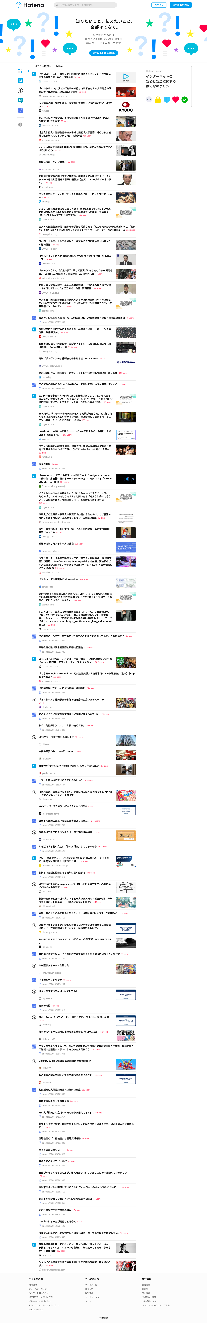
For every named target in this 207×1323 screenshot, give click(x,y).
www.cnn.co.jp (49, 336)
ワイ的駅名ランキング (50, 979)
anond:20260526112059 (53, 322)
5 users (123, 384)
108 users (49, 1265)
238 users (103, 358)
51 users (48, 259)
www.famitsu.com (50, 572)
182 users (43, 1176)
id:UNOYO (46, 1068)
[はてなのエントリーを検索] (85, 5)
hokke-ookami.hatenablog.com (56, 522)
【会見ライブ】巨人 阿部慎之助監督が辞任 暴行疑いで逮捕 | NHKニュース (75, 257)
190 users (107, 402)
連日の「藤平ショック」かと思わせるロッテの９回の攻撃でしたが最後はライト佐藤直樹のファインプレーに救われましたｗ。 (75, 926)
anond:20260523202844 (53, 1165)
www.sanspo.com (50, 140)
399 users (79, 543)
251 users (86, 1089)
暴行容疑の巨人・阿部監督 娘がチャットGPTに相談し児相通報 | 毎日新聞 (78, 372)
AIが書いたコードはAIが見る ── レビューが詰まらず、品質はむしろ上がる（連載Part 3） (75, 433)
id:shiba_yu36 (48, 1039)
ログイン (159, 5)
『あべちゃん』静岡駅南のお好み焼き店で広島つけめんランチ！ (72, 699)
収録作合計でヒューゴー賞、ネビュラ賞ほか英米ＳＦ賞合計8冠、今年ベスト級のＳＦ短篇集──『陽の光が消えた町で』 (75, 900)
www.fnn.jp (47, 187)
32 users (71, 161)
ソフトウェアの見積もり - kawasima (58, 579)
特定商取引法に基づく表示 (41, 1297)
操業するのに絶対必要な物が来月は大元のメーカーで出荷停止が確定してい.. (79, 1232)
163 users (86, 420)
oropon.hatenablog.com (53, 1269)
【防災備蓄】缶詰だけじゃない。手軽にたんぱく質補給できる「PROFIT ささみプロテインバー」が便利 (75, 793)
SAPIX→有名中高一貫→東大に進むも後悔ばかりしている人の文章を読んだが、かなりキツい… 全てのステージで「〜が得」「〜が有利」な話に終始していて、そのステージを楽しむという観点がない (76, 399)
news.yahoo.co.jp (50, 234)
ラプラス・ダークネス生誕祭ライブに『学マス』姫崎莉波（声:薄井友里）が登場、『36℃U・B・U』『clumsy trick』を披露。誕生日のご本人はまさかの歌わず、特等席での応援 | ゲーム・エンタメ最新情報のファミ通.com (75, 562)
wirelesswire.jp (48, 154)
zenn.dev (46, 439)
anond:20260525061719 (53, 917)
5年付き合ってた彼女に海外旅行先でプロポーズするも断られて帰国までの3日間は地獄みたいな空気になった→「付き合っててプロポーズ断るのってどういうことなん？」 (75, 597)
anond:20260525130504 (53, 784)
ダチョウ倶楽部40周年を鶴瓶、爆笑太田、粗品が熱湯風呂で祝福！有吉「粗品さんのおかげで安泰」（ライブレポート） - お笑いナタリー (75, 447)
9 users (130, 317)
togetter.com (48, 219)
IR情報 (145, 1288)
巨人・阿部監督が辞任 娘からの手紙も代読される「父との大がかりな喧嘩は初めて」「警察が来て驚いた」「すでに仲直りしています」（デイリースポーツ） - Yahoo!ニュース (87, 228)
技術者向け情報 (149, 1297)
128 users (97, 288)
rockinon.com (48, 629)
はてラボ (89, 1288)
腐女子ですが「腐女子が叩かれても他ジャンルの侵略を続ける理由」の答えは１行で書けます (86, 1125)
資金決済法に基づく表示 (40, 1301)
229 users (97, 1075)
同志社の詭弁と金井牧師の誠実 (55, 1210)
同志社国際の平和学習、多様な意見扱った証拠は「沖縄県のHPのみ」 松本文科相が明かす (76, 119)
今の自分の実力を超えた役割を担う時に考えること (65, 1075)
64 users (73, 1101)
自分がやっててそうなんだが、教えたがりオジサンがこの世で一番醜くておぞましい (83, 1172)
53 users (58, 150)
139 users (76, 600)
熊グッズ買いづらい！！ (51, 1149)
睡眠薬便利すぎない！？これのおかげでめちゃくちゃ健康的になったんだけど (79, 954)
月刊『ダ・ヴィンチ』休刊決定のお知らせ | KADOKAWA (68, 358)
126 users (130, 229)
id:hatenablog (48, 839)
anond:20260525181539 (53, 718)
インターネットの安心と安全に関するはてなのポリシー (167, 78)
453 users (103, 1031)
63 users (64, 887)
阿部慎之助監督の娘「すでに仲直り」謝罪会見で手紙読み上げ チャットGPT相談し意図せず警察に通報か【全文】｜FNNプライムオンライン (75, 179)
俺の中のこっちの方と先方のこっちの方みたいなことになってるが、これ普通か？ (81, 636)
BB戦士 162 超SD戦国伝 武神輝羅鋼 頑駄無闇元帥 (65, 1060)
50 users (64, 121)
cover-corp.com (49, 81)
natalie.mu (47, 457)
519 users (51, 624)
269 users (88, 780)
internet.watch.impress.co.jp (55, 865)
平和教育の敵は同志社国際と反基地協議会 (61, 647)
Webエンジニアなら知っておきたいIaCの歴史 (63, 806)
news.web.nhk (48, 263)
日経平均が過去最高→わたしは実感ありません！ (64, 820)
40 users (47, 197)
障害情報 (89, 1292)
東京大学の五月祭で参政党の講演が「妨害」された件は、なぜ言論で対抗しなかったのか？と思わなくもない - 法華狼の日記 (75, 516)
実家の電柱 (44, 1005)
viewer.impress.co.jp (51, 681)
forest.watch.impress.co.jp (54, 486)
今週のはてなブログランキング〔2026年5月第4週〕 (66, 832)
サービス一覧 (91, 1284)
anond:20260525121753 (53, 825)
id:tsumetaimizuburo (51, 972)
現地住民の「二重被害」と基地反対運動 (60, 1138)
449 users (123, 372)
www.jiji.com (48, 536)
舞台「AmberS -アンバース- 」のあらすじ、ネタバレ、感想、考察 (74, 1017)
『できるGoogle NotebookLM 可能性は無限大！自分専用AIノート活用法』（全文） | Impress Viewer (87, 675)
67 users (48, 182)
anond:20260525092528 (53, 851)
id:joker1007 (48, 998)
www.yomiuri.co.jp (51, 169)
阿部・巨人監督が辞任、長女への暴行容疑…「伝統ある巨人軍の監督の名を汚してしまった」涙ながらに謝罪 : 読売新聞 (75, 286)
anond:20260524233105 (53, 958)
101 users (67, 434)
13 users (71, 1161)
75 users (55, 244)
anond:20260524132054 (53, 1116)
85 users (82, 215)
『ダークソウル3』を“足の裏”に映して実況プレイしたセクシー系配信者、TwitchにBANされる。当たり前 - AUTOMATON (76, 272)
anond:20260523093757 (53, 1214)
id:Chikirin (46, 758)
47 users (98, 273)
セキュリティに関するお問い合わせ (45, 1305)
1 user (41, 702)
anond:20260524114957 (53, 1131)
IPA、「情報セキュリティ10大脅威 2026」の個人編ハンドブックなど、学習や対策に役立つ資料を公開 (74, 859)
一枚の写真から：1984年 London (56, 751)
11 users (85, 1138)
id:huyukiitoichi (49, 906)
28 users (77, 77)
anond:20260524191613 (53, 1010)
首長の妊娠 (44, 463)
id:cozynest (47, 799)
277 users (104, 714)
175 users (59, 567)
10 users (69, 1149)
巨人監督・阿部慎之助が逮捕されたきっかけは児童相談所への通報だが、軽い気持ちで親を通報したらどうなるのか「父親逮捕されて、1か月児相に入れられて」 (75, 303)
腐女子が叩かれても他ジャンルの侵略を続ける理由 (65, 1198)
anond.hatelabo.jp (50, 551)
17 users (76, 1210)
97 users (101, 517)
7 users (124, 954)
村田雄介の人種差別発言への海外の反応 (60, 1089)
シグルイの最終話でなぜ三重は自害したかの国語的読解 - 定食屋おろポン (75, 1263)
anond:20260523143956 (53, 1053)
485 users (90, 872)
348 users (43, 503)
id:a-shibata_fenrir (50, 813)
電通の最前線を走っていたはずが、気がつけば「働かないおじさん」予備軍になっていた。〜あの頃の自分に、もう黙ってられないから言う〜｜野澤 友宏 (75, 1247)
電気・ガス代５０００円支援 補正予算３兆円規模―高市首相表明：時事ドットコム (75, 530)
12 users (66, 979)
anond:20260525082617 (53, 877)
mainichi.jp (47, 377)
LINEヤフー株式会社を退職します (56, 736)
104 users (64, 481)
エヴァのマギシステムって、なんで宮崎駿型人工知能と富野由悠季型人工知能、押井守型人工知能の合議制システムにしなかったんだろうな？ (86, 1047)
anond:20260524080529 (53, 1154)
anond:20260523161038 (53, 1180)
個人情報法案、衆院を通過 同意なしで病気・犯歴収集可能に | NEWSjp (75, 104)
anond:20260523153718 (53, 1191)
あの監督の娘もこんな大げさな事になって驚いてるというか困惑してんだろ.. (79, 384)
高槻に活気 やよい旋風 (53, 161)
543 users (97, 902)
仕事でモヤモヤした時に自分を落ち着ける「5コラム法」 (68, 1031)
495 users (87, 135)
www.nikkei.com (49, 248)
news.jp (45, 110)
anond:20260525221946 (53, 651)
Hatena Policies (36, 1309)
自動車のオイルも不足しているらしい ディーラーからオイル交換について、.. (79, 1187)
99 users (104, 765)
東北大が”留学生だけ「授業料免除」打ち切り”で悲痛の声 (69, 765)
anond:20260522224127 (53, 1226)
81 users (64, 332)
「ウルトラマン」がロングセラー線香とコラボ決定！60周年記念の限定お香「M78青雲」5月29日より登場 (75, 90)
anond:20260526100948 (53, 388)
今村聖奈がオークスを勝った (54, 965)
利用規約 (33, 1284)
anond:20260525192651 (53, 692)
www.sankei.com (50, 125)
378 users (61, 1250)
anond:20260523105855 (53, 1203)
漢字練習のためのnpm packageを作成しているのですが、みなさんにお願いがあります (75, 885)
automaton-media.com (53, 278)
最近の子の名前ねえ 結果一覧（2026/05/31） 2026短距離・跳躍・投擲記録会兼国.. (82, 317)
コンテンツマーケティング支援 (156, 1305)
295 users (97, 1112)
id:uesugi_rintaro (50, 932)
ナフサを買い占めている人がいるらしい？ (61, 780)
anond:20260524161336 (53, 1094)
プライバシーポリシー (39, 1288)
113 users (67, 306)
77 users (96, 1198)
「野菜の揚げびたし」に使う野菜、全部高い (62, 688)
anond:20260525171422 (53, 730)
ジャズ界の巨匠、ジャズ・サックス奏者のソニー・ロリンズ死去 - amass (75, 195)
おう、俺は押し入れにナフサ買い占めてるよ (62, 725)
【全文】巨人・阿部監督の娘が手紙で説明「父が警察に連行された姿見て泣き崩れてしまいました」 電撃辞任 (75, 134)
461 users (84, 579)
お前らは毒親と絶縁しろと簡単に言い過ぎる (62, 872)
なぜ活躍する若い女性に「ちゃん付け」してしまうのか (68, 846)
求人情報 (146, 1292)
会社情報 (146, 1284)
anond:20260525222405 (53, 640)
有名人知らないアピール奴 (53, 1161)
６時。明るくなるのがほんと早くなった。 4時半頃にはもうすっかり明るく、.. (80, 913)
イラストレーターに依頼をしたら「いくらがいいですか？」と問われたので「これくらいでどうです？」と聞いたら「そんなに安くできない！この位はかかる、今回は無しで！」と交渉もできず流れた (75, 496)
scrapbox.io (47, 586)
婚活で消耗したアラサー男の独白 (56, 543)
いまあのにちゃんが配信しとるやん (57, 1221)
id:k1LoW (46, 891)
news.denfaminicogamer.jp (54, 96)
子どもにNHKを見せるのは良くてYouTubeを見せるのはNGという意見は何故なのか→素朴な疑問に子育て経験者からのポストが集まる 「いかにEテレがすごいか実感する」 (75, 212)
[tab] (20, 71)
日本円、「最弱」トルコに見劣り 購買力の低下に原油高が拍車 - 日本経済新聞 (75, 242)
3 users (91, 806)
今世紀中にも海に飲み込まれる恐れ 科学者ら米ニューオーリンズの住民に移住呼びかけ (75, 330)
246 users (95, 820)
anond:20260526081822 (53, 468)
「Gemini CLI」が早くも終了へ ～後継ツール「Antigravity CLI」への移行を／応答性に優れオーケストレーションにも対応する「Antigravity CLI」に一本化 (76, 478)
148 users (125, 1187)
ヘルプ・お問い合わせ (39, 1292)
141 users (83, 861)
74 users (90, 688)
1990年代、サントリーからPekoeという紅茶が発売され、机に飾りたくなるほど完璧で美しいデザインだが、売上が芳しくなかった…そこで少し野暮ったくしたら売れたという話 (75, 417)
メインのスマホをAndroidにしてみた (58, 991)
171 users (46, 106)
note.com (46, 1255)
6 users (125, 913)
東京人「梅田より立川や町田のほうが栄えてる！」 (65, 1112)
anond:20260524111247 (53, 1142)
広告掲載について (150, 1301)
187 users (99, 662)
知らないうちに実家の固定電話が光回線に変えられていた (69, 714)
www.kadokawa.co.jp (52, 366)
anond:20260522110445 (53, 1237)
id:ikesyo (46, 744)
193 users (72, 347)
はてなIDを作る (181, 5)
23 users (42, 452)
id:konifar (46, 1082)
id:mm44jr (47, 1024)
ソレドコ (89, 1301)
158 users (57, 676)
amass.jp (46, 201)
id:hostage (47, 947)
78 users (55, 1005)
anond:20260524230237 (53, 984)
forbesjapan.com (50, 666)
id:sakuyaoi (47, 707)
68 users (82, 91)
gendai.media (48, 773)
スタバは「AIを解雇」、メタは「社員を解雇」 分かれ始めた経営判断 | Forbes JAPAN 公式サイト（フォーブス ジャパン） (75, 660)
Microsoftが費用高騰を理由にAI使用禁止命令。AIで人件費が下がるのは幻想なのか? (76, 148)
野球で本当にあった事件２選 (54, 1101)
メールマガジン (92, 1297)
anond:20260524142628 (53, 1105)
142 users (88, 647)
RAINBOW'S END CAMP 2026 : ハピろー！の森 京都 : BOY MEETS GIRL (75, 941)
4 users (129, 636)
